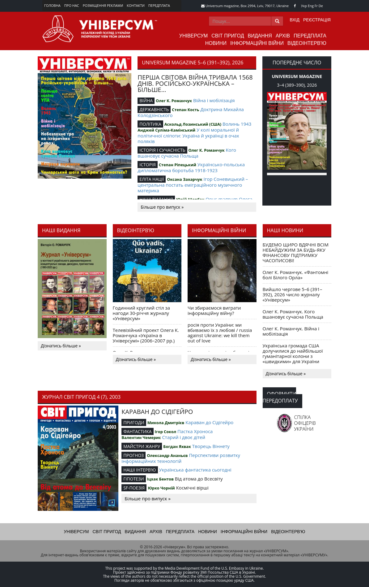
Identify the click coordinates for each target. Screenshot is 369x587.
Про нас (71, 5)
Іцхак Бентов (160, 479)
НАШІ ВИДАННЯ (156, 199)
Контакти (136, 5)
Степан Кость (185, 109)
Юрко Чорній (161, 488)
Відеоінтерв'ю (306, 43)
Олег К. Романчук (174, 100)
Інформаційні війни (257, 43)
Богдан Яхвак (177, 446)
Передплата (159, 5)
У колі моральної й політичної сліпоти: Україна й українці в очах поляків (188, 135)
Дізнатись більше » (61, 346)
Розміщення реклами (103, 5)
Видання (260, 35)
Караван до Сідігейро (209, 422)
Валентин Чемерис (141, 437)
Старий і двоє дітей (183, 437)
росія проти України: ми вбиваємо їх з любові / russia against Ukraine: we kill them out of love (220, 333)
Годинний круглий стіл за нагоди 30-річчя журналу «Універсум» (141, 313)
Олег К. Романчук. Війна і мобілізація (291, 331)
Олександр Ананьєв (167, 455)
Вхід (294, 19)
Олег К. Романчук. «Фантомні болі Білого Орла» (296, 274)
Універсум (193, 35)
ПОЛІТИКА (150, 124)
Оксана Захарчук (184, 179)
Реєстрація (317, 19)
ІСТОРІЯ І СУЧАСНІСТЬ (162, 150)
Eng (311, 5)
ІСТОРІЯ (147, 164)
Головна (52, 5)
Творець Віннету (211, 446)
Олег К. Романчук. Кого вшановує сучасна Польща (293, 314)
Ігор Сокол (165, 431)
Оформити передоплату (280, 397)
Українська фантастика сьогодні (195, 470)
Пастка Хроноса (195, 431)
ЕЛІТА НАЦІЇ (151, 179)
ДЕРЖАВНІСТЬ (154, 109)
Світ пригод (227, 35)
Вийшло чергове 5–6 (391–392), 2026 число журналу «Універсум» (292, 294)
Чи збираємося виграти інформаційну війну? (214, 310)
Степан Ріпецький (177, 164)
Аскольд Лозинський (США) (192, 124)
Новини (216, 43)
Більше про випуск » (162, 207)
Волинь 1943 (237, 124)
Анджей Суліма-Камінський (166, 130)
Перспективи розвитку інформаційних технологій (180, 458)
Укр (304, 5)
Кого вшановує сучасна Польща (187, 153)
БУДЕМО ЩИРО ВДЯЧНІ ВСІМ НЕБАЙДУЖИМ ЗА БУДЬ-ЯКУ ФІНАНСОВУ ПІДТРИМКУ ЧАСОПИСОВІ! (296, 252)
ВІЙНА (146, 100)
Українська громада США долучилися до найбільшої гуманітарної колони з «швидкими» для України (293, 353)
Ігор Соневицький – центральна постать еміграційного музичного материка (193, 184)
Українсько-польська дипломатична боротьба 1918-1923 (191, 167)
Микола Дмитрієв (165, 422)
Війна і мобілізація (214, 100)
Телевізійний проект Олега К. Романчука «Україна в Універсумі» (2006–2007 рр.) (146, 335)
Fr (316, 5)
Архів (283, 35)
